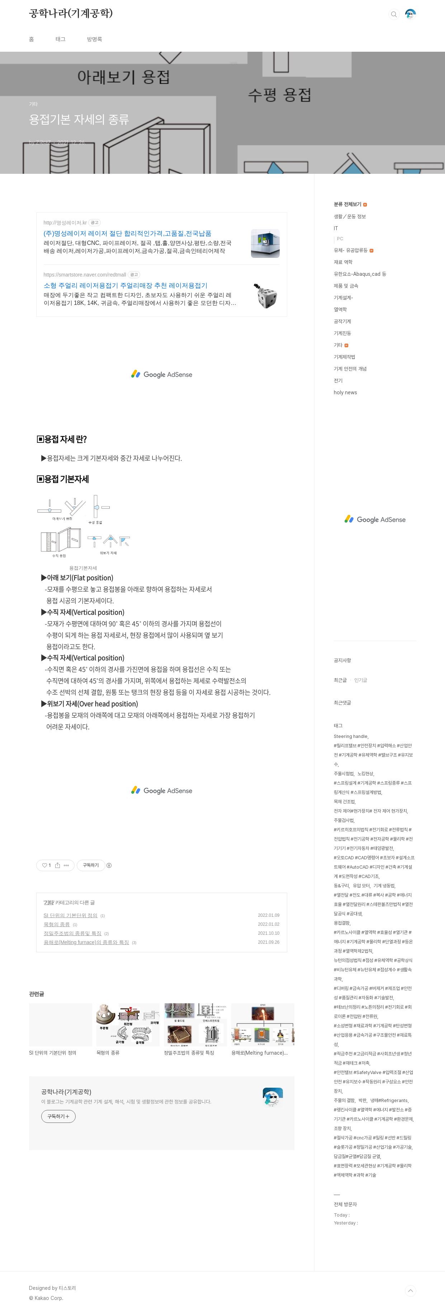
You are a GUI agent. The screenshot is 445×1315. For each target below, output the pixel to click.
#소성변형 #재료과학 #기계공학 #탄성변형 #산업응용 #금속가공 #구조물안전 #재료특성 (373, 1035)
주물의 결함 (344, 1100)
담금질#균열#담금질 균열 (357, 1156)
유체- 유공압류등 (353, 250)
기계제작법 (344, 357)
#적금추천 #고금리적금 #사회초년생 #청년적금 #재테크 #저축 (373, 1058)
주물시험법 (344, 773)
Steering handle (351, 736)
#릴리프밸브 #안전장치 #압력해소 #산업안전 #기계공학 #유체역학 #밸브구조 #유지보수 (373, 755)
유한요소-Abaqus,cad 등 (360, 274)
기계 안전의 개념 (350, 369)
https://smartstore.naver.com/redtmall (85, 275)
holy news (345, 392)
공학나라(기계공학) (71, 14)
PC (340, 238)
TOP (410, 1291)
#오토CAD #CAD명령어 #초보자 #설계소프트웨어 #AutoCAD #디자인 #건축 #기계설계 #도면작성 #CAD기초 (374, 867)
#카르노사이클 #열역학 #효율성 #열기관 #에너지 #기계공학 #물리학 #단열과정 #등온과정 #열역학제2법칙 (373, 942)
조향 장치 (342, 1128)
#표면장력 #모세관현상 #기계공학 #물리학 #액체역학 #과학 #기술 (373, 1170)
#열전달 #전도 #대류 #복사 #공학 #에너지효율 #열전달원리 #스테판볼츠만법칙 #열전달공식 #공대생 (373, 904)
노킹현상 (365, 773)
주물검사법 (344, 820)
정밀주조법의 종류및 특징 (73, 933)
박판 (362, 1100)
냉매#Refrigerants (389, 1100)
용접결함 (342, 923)
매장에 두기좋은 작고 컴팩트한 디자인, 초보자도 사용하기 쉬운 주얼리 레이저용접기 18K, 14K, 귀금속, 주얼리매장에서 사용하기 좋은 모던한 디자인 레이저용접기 (140, 299)
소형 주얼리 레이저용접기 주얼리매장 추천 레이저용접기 (126, 285)
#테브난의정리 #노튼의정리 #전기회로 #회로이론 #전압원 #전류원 (373, 1011)
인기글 (360, 680)
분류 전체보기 (350, 204)
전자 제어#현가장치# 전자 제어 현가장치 (370, 811)
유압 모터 (361, 885)
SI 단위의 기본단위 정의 (71, 915)
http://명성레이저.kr (65, 223)
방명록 (94, 39)
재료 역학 (343, 262)
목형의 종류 (57, 924)
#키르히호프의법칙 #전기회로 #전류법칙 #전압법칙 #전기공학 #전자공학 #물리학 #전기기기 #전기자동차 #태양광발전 (373, 839)
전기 (338, 381)
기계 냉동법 (384, 885)
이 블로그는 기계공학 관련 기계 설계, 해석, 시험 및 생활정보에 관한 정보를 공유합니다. (126, 1102)
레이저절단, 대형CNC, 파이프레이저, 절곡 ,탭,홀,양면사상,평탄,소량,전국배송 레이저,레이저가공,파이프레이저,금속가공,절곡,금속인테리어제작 (138, 247)
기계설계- (343, 298)
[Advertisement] (161, 374)
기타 (48, 902)
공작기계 (342, 321)
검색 (394, 14)
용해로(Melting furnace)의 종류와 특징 (86, 942)
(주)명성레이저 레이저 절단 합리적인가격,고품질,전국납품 (128, 233)
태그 (61, 39)
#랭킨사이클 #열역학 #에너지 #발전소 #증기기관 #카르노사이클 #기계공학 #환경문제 (373, 1114)
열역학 (340, 309)
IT (336, 228)
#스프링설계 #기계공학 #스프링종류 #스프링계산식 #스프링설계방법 (373, 787)
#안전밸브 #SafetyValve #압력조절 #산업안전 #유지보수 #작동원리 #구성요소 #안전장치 (373, 1082)
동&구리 (341, 885)
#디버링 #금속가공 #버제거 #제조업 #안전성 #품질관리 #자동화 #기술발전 (373, 993)
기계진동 (342, 333)
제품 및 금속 (346, 286)
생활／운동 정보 (350, 216)
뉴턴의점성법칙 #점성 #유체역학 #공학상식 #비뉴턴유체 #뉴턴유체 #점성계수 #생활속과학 (373, 970)
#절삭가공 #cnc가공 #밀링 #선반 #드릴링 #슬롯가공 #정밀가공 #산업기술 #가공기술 (373, 1142)
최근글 (340, 680)
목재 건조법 (344, 801)
